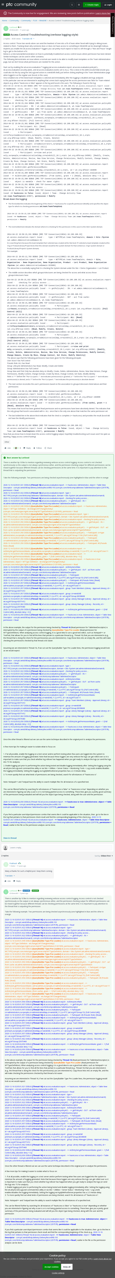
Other (7, 442)
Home (4, 20)
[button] (2, 5)
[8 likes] (17, 448)
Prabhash (13, 863)
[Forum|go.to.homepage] (21, 5)
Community (14, 20)
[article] (57, 872)
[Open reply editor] (57, 848)
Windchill (42, 20)
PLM (35, 20)
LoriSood (13, 27)
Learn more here (103, 13)
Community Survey (112, 25)
